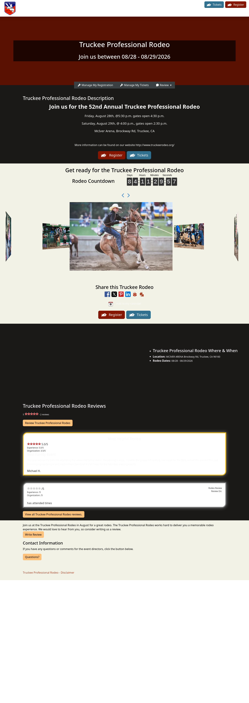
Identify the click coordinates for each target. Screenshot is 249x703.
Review (162, 85)
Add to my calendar (124, 304)
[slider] (31, 414)
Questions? (32, 557)
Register (235, 5)
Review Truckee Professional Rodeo (47, 423)
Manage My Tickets (134, 85)
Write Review (33, 534)
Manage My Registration (95, 85)
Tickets (214, 5)
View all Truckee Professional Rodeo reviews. (53, 514)
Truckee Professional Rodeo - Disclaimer (48, 572)
